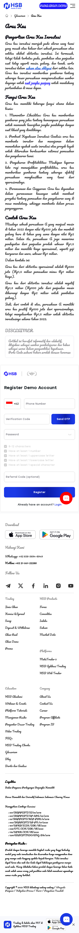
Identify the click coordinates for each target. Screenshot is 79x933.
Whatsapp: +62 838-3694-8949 (24, 556)
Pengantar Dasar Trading (19, 724)
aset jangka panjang (37, 83)
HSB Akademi (13, 696)
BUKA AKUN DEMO (53, 6)
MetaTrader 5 (48, 659)
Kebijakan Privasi (24, 891)
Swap (8, 620)
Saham (44, 627)
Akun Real (11, 634)
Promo (9, 648)
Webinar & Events (15, 703)
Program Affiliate (50, 717)
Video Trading (13, 731)
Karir (39, 891)
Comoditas (46, 613)
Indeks (43, 620)
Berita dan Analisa (16, 766)
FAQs (8, 738)
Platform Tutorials (16, 710)
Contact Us (46, 703)
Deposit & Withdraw (17, 627)
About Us (45, 696)
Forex (43, 606)
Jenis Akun (11, 606)
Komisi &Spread (14, 613)
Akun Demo (12, 641)
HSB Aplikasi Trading (53, 666)
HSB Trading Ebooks (17, 745)
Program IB (47, 724)
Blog (8, 759)
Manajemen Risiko (16, 717)
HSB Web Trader (50, 673)
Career (43, 710)
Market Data (48, 634)
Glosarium (20, 15)
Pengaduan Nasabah (53, 891)
